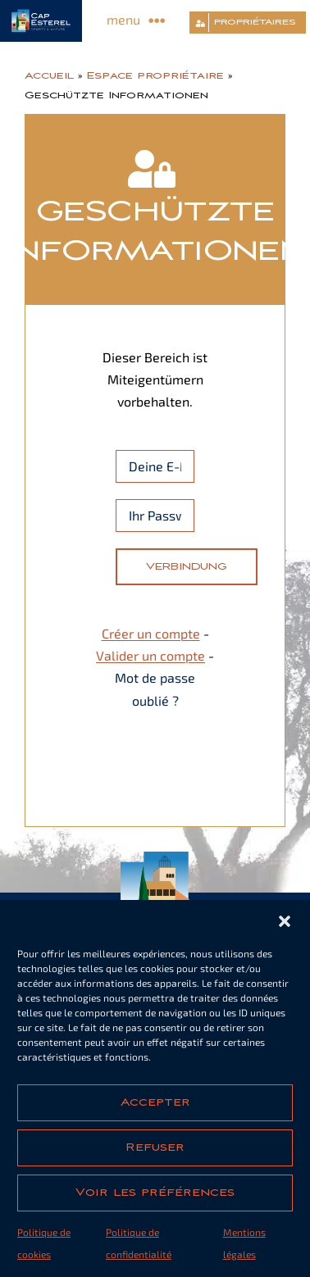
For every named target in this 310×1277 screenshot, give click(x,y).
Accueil (49, 75)
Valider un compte (150, 655)
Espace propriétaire (155, 75)
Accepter (155, 1102)
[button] (284, 921)
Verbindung (186, 566)
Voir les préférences (155, 1192)
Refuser (155, 1147)
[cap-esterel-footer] (155, 858)
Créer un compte (151, 633)
